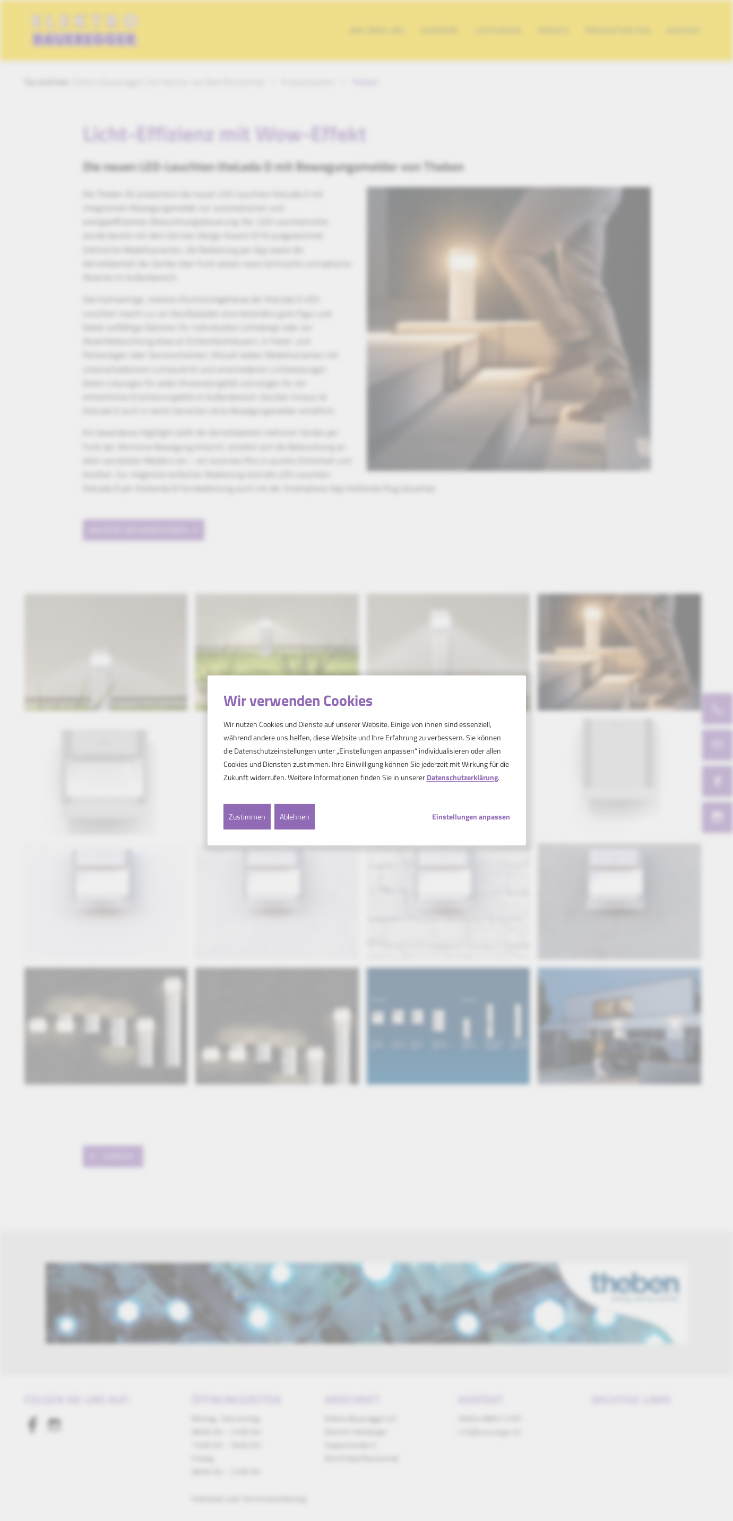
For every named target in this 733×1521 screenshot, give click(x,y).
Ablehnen (294, 816)
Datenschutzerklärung (462, 777)
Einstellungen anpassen (471, 816)
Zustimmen (247, 816)
